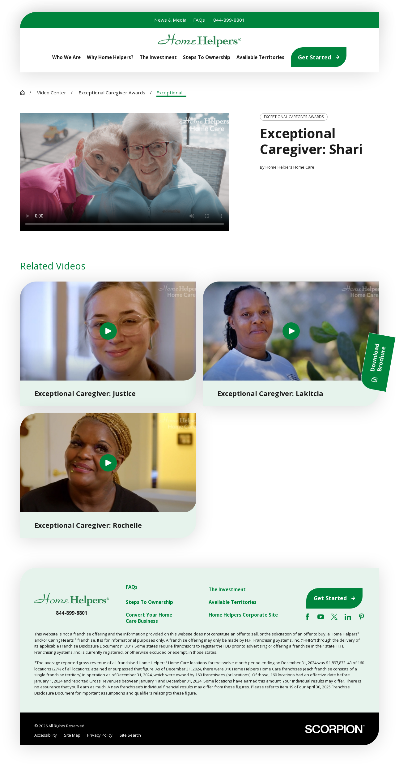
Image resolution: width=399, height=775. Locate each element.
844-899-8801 (229, 20)
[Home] (199, 40)
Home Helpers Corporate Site (243, 615)
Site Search (130, 735)
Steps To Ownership (149, 602)
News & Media (170, 20)
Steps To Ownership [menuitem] (206, 57)
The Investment (227, 589)
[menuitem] (45, 735)
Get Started (318, 57)
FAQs (199, 20)
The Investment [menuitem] (158, 57)
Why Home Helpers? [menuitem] (110, 57)
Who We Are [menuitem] (66, 57)
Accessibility (45, 735)
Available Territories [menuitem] (260, 57)
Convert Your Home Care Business (149, 618)
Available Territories (233, 602)
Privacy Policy (99, 735)
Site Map (72, 735)
